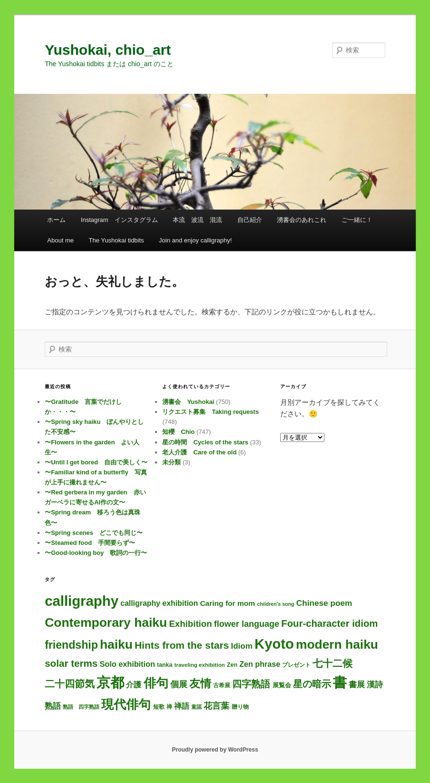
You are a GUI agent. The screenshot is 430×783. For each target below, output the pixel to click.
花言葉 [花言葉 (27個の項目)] (216, 706)
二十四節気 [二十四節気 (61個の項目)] (70, 683)
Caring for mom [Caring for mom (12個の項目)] (227, 603)
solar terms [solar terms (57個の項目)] (71, 663)
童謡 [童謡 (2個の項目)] (196, 707)
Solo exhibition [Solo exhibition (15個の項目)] (127, 664)
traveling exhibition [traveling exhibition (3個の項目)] (200, 665)
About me (60, 240)
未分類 (171, 462)
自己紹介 (249, 219)
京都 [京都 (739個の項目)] (110, 682)
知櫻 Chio (178, 431)
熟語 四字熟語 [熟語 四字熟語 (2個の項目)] (81, 707)
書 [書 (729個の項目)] (340, 682)
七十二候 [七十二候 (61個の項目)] (332, 663)
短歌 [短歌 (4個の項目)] (159, 706)
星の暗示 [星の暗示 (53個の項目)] (312, 684)
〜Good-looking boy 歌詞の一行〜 (96, 552)
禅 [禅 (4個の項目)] (169, 706)
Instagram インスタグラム (119, 219)
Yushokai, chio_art (108, 50)
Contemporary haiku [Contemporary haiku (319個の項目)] (106, 622)
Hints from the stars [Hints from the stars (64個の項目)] (182, 645)
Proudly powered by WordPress (215, 749)
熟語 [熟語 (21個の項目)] (53, 706)
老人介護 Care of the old (199, 452)
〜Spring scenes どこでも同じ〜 (94, 532)
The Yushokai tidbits (116, 240)
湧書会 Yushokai (188, 401)
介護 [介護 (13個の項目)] (133, 685)
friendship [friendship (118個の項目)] (71, 645)
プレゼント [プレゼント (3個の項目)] (296, 665)
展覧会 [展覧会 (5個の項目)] (282, 685)
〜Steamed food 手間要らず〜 (90, 542)
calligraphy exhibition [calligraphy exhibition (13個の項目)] (159, 603)
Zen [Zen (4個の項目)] (232, 665)
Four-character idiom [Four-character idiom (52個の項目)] (329, 623)
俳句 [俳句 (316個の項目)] (156, 683)
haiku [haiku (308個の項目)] (116, 644)
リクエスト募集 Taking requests (210, 411)
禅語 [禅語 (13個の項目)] (181, 706)
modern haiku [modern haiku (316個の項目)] (337, 644)
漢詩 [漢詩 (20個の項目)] (375, 684)
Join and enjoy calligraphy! (195, 240)
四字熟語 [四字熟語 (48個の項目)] (251, 684)
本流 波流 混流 (197, 219)
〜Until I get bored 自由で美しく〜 (96, 462)
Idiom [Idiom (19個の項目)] (241, 646)
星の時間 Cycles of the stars (205, 442)
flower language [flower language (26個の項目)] (246, 624)
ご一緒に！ (357, 219)
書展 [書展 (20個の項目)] (357, 684)
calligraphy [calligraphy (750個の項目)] (81, 601)
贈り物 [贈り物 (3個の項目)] (240, 706)
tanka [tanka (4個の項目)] (164, 665)
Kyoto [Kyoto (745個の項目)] (274, 644)
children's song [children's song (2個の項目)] (275, 604)
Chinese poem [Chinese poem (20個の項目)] (324, 603)
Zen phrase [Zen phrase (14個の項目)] (259, 664)
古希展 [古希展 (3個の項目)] (221, 685)
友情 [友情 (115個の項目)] (200, 683)
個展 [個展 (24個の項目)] (178, 684)
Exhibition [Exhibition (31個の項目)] (190, 624)
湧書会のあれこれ (301, 219)
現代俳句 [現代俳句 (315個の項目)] (126, 704)
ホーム (56, 219)
